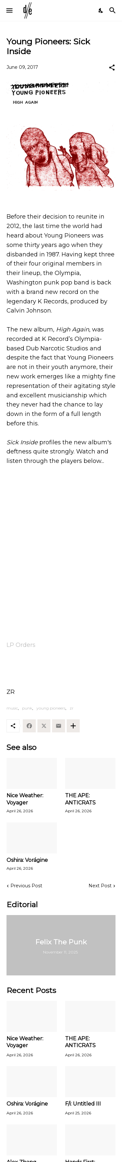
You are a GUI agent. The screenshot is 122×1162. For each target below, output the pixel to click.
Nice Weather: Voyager (25, 798)
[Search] (113, 10)
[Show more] (73, 725)
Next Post (100, 886)
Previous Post (26, 886)
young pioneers (50, 708)
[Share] (111, 67)
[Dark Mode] (101, 10)
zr (72, 708)
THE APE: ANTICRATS (80, 798)
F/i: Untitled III (83, 1104)
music (12, 708)
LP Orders (21, 645)
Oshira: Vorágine (27, 860)
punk (27, 708)
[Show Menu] (9, 10)
